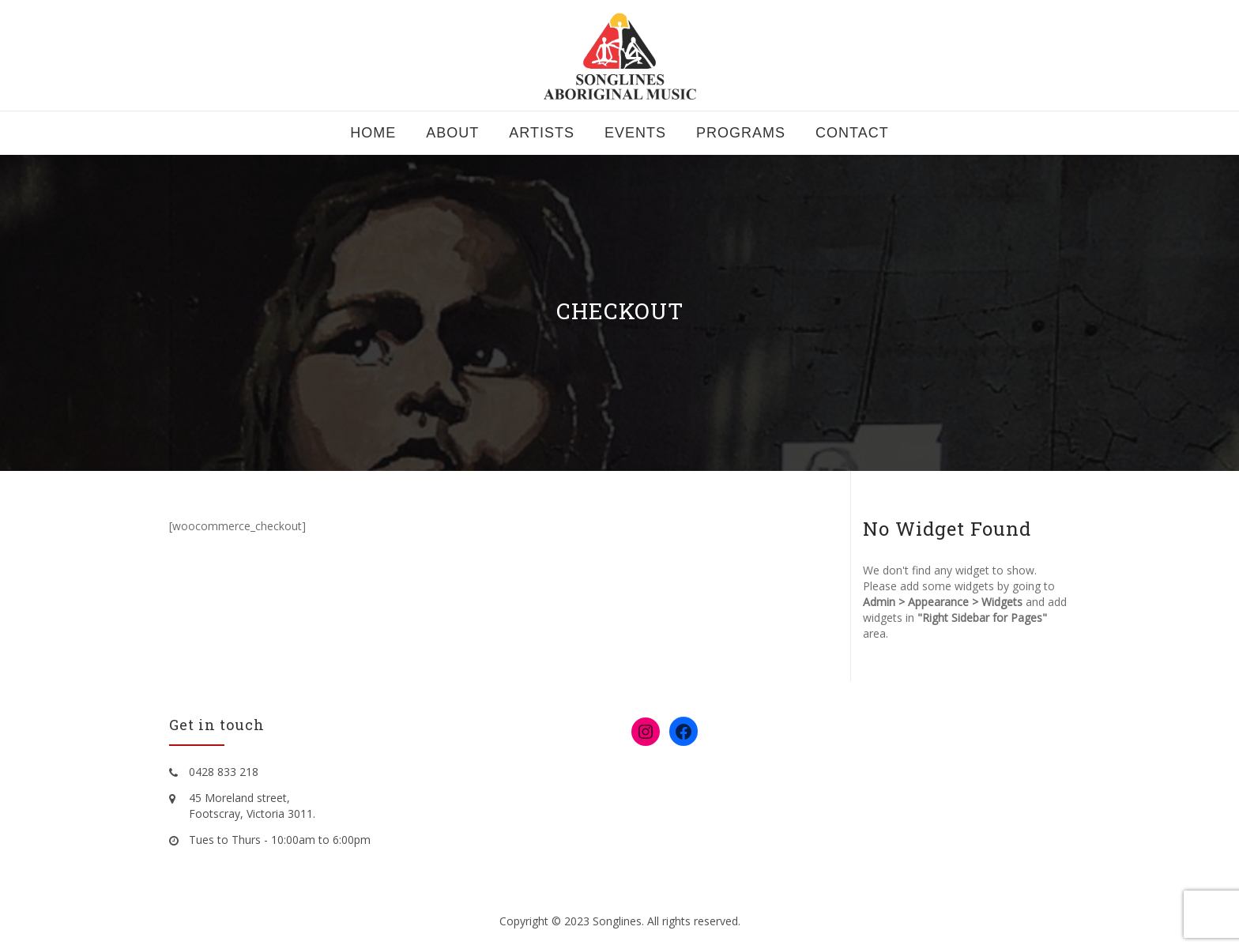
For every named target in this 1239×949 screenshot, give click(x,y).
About (452, 133)
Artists (541, 133)
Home (373, 133)
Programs (740, 133)
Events (635, 133)
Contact (852, 133)
